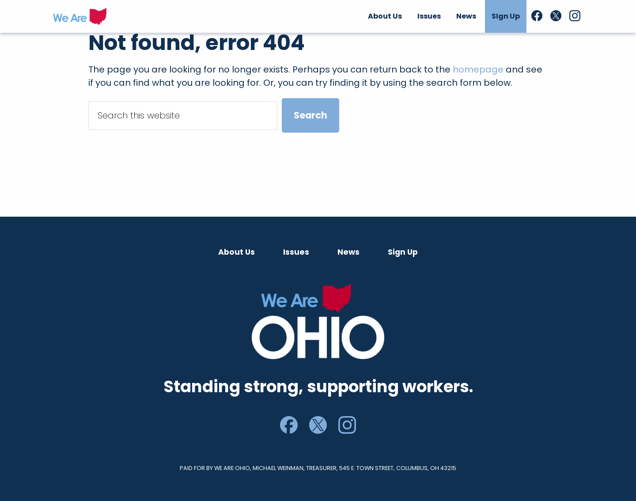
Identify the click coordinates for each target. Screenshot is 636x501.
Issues (296, 252)
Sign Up (403, 252)
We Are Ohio (79, 16)
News (348, 252)
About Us (236, 252)
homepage (478, 69)
